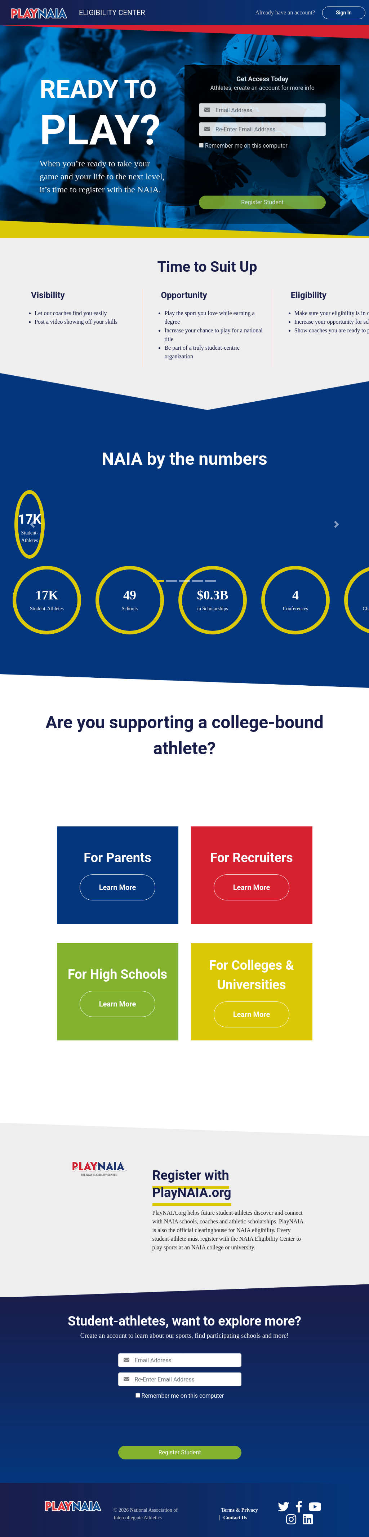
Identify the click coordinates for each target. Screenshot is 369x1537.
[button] (32, 524)
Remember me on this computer (246, 145)
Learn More (117, 887)
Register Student (262, 202)
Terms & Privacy (239, 1510)
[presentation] (253, 172)
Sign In (344, 13)
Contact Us (235, 1517)
